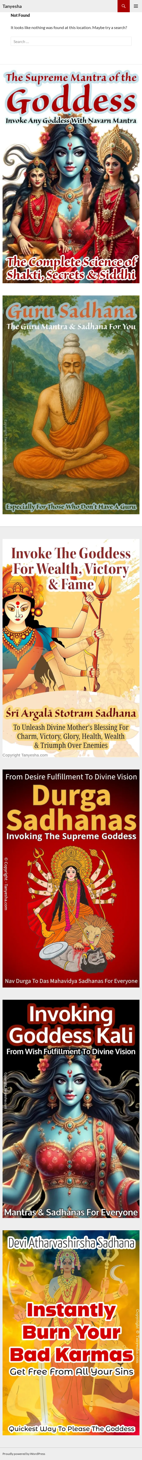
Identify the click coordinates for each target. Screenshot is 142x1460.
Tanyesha (12, 6)
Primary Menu (136, 6)
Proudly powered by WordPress (24, 1454)
